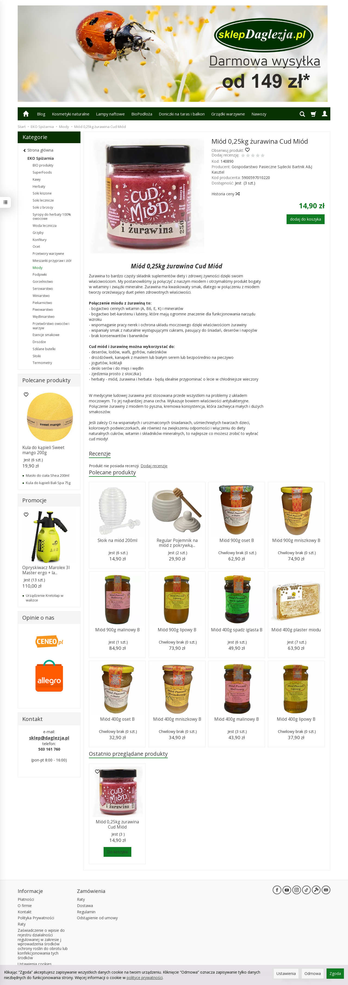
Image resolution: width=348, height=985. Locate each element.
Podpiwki (40, 274)
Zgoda (335, 973)
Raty (22, 924)
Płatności (26, 899)
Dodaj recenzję (154, 465)
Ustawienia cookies (35, 964)
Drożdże (39, 342)
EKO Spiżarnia (40, 158)
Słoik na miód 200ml (117, 540)
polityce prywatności (145, 977)
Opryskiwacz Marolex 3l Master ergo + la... (46, 570)
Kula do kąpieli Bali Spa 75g (48, 482)
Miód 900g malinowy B (117, 630)
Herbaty (39, 186)
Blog (41, 114)
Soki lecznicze (43, 200)
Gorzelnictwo (43, 281)
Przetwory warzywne (48, 253)
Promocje (34, 500)
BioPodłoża (141, 114)
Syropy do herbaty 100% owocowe (52, 216)
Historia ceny (225, 193)
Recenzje (100, 453)
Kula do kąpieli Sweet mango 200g (43, 450)
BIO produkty (43, 165)
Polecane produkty (112, 472)
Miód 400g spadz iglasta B (236, 630)
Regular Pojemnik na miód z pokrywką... (177, 543)
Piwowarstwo (43, 309)
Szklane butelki (44, 349)
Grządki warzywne (228, 114)
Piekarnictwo (42, 302)
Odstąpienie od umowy (97, 917)
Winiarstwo (41, 295)
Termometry (42, 362)
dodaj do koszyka (305, 219)
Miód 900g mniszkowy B (296, 540)
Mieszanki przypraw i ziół (52, 260)
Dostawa (85, 905)
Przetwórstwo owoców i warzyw (51, 325)
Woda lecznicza (45, 225)
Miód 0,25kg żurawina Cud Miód (117, 824)
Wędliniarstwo (44, 316)
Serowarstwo (43, 288)
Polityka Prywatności (36, 917)
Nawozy (258, 114)
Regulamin (86, 911)
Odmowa (312, 973)
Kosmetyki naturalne (70, 114)
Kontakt (25, 911)
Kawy (37, 179)
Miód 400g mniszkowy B (177, 719)
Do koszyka (117, 851)
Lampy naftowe (110, 114)
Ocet (36, 246)
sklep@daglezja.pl (49, 738)
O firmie (25, 905)
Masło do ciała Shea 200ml (47, 475)
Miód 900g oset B (236, 540)
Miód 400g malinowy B (236, 719)
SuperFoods (42, 172)
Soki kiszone (42, 193)
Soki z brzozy (43, 207)
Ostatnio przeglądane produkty (128, 753)
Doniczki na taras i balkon (182, 114)
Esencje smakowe (46, 334)
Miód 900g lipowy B (177, 630)
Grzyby (38, 232)
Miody (37, 267)
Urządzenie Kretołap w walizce (44, 597)
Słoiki (37, 356)
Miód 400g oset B (117, 719)
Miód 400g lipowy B (296, 719)
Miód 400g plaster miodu (296, 630)
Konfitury (39, 239)
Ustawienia (286, 973)
